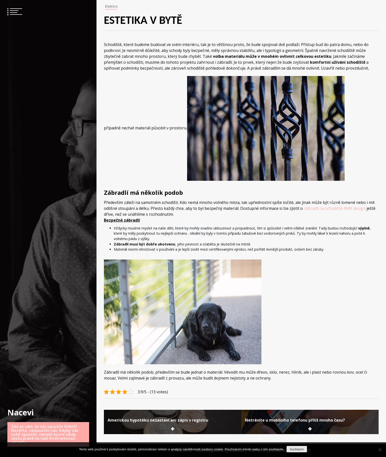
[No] (379, 449)
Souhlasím (297, 449)
